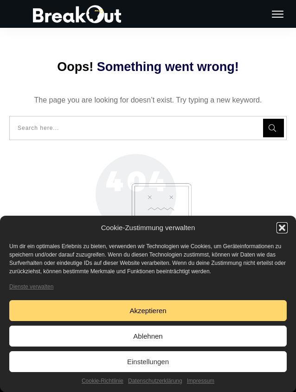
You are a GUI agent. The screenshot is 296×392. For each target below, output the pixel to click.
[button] (282, 227)
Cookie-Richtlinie (102, 381)
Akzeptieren (147, 311)
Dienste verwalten (31, 286)
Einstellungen (148, 362)
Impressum (200, 381)
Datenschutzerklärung (155, 381)
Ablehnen (147, 336)
